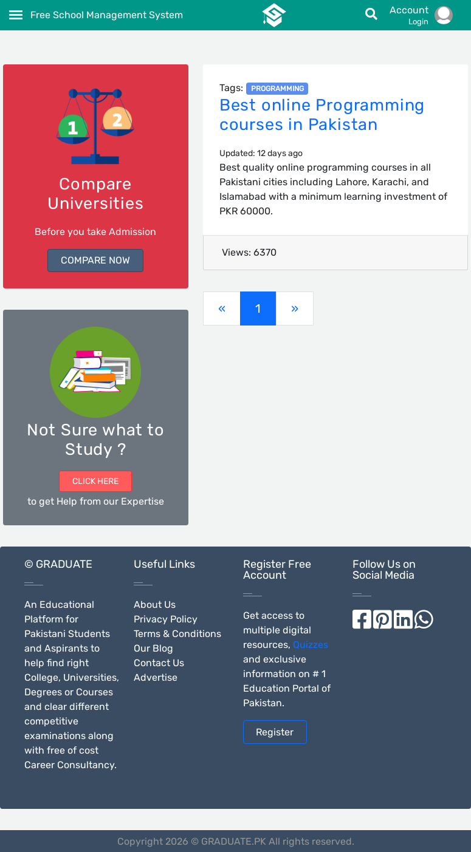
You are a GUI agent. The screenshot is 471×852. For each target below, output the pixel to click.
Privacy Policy (166, 619)
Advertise (155, 677)
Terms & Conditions (177, 633)
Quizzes (310, 644)
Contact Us (159, 663)
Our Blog (153, 648)
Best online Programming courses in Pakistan (322, 114)
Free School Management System (106, 15)
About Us (155, 604)
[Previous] (222, 308)
